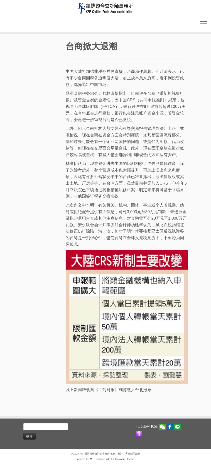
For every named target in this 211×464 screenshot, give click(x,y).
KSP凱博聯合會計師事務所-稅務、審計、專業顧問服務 (110, 453)
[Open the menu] (203, 23)
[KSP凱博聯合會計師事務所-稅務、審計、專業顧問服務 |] (105, 8)
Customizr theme (124, 458)
